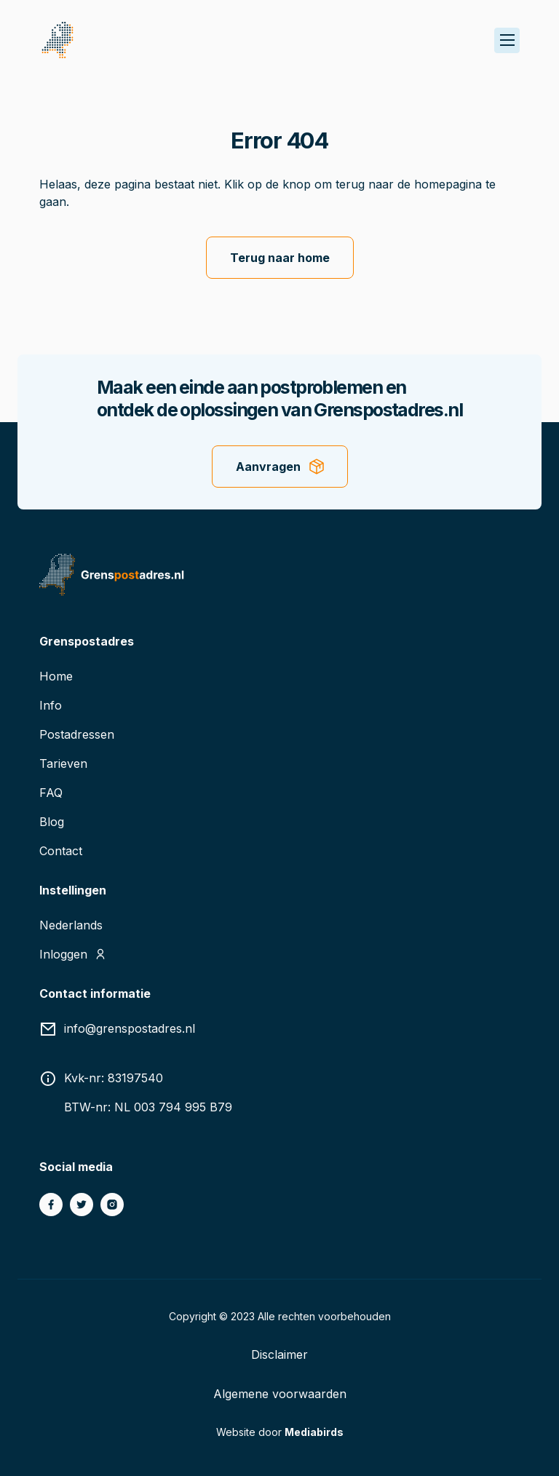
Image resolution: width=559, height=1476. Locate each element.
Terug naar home (280, 257)
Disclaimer (279, 1354)
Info (50, 705)
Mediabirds (314, 1432)
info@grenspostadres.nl (129, 1028)
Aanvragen (268, 466)
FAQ (51, 792)
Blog (51, 821)
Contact (60, 851)
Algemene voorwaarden (279, 1393)
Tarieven (63, 763)
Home (56, 676)
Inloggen (63, 954)
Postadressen (76, 734)
